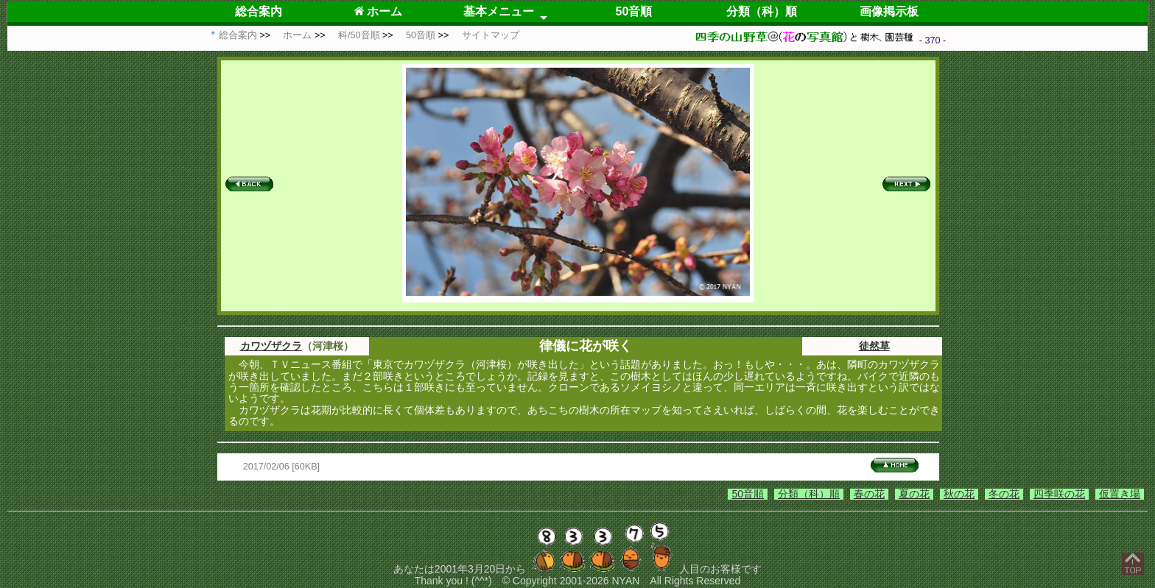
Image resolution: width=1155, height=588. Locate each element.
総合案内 (258, 11)
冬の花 (1004, 494)
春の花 (869, 494)
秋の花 (959, 494)
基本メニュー (498, 11)
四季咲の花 (1059, 494)
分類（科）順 (761, 11)
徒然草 (874, 346)
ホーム (378, 11)
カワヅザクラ (271, 346)
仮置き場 (1119, 494)
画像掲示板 (889, 11)
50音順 (634, 11)
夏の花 (914, 494)
